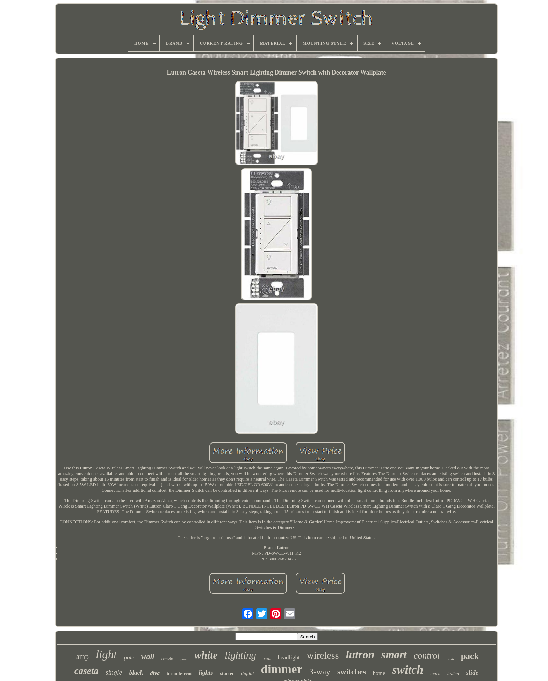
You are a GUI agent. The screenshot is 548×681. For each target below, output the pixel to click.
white (206, 655)
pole (129, 657)
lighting (240, 655)
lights (206, 672)
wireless (323, 655)
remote (167, 658)
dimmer (282, 669)
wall (147, 656)
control (427, 656)
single (114, 672)
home (379, 673)
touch (435, 673)
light (106, 654)
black (136, 672)
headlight (289, 657)
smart (393, 654)
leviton (453, 673)
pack (470, 656)
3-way (319, 671)
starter (227, 673)
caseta (86, 671)
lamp (81, 656)
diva (155, 673)
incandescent (179, 673)
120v (267, 659)
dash (450, 659)
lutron (360, 654)
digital (247, 673)
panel (184, 659)
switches (351, 671)
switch (407, 669)
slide (472, 672)
